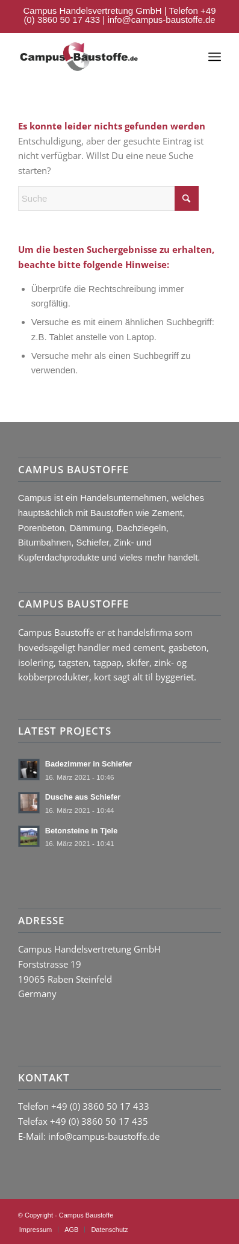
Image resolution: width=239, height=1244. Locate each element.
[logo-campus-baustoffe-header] (79, 57)
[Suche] (108, 198)
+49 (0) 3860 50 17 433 (100, 1106)
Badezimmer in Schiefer (88, 763)
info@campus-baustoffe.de (161, 19)
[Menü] (214, 56)
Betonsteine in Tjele (81, 830)
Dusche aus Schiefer (82, 796)
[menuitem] (214, 56)
